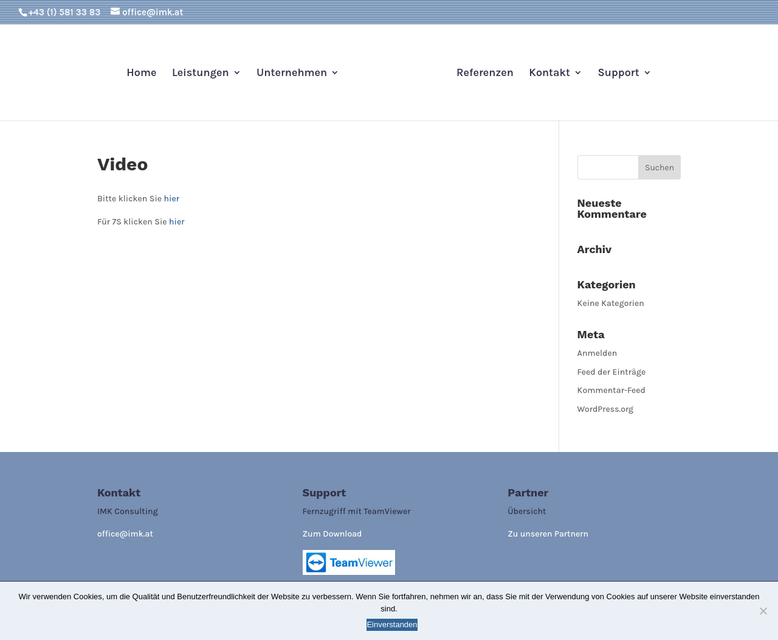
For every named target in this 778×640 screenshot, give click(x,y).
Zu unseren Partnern (548, 534)
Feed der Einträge (611, 372)
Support (618, 73)
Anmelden (597, 353)
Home (141, 73)
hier (171, 198)
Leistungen (200, 73)
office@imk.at (125, 534)
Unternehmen (291, 73)
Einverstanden (392, 624)
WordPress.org (605, 409)
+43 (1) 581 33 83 (64, 12)
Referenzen (485, 73)
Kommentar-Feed (611, 390)
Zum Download (332, 534)
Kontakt (549, 73)
